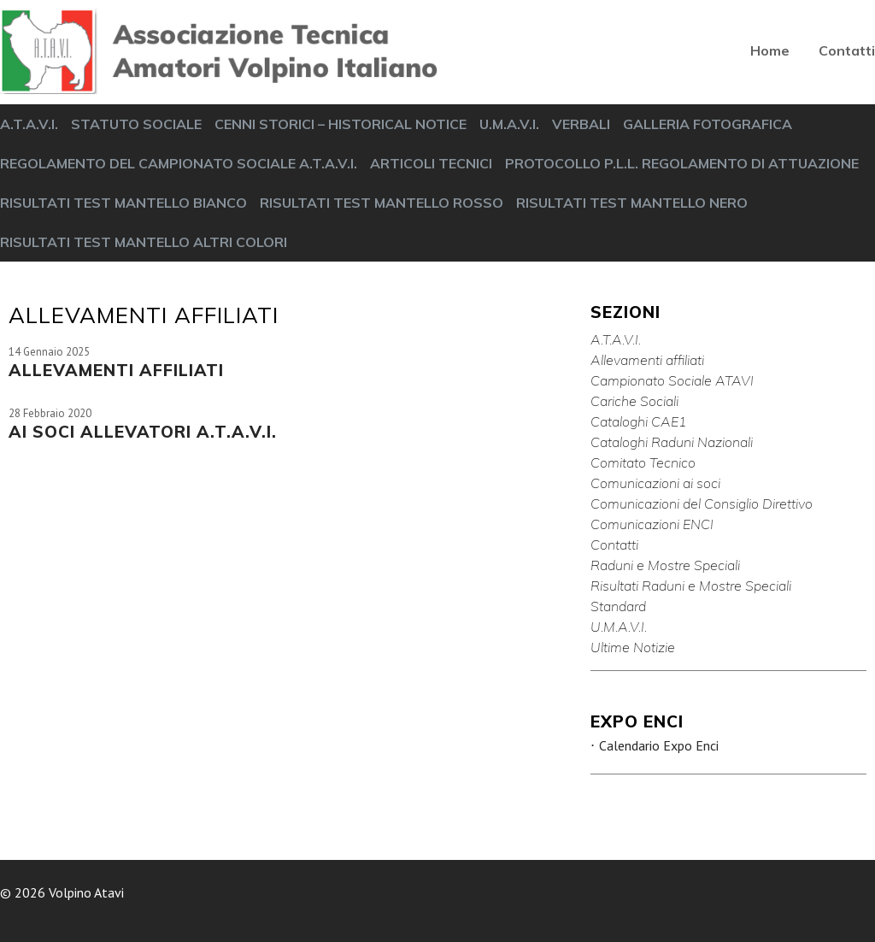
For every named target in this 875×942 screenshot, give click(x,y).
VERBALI (581, 123)
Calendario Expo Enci (659, 745)
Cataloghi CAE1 (638, 421)
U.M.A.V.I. (509, 123)
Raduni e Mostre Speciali (665, 565)
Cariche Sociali (634, 400)
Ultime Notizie (632, 647)
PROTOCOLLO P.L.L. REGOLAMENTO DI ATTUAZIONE (682, 163)
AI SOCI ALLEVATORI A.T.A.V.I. (143, 431)
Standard (618, 606)
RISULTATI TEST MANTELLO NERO (632, 202)
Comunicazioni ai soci (655, 483)
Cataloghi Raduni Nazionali (671, 441)
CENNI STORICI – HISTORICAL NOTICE (340, 123)
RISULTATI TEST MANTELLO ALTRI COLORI (143, 241)
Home (770, 50)
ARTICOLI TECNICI (431, 163)
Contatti (847, 50)
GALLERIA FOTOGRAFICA (707, 123)
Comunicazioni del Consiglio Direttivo (701, 503)
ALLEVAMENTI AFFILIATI (116, 370)
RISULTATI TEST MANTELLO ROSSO (381, 202)
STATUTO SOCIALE (136, 123)
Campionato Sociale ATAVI (672, 380)
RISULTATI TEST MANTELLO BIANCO (123, 202)
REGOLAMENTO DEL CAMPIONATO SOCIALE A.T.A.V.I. (178, 163)
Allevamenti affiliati (647, 359)
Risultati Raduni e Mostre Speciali (690, 585)
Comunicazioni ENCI (652, 524)
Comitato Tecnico (643, 462)
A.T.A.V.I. (29, 123)
